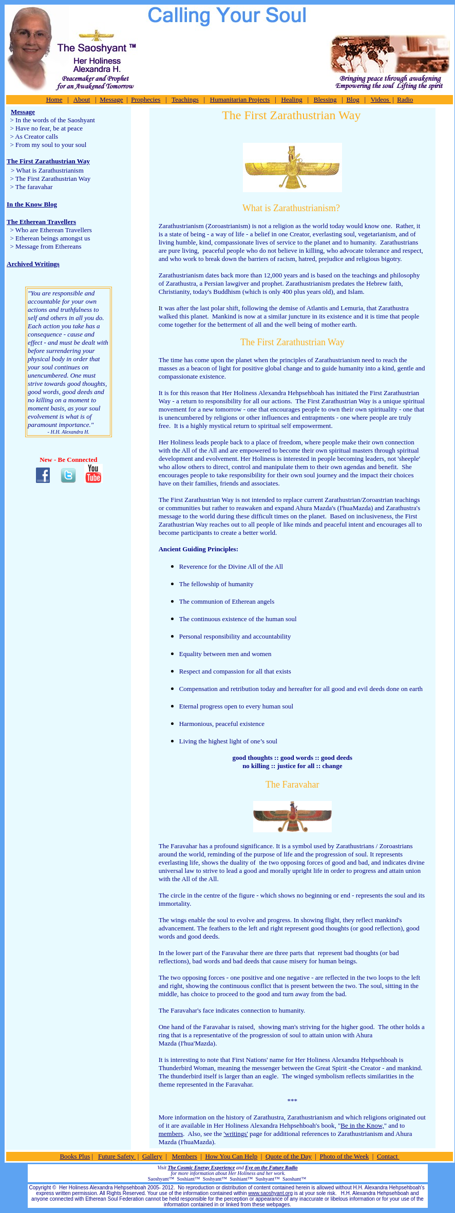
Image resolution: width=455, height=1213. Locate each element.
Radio (405, 99)
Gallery (152, 1156)
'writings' (235, 1133)
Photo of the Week (344, 1156)
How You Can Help (231, 1156)
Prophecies (145, 99)
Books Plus (75, 1156)
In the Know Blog (32, 204)
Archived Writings (33, 264)
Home (54, 99)
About (81, 99)
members (171, 1133)
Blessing (325, 99)
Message (111, 99)
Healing (291, 99)
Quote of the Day (289, 1156)
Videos (381, 99)
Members (184, 1156)
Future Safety (117, 1156)
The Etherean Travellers (41, 222)
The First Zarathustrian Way (48, 161)
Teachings (185, 99)
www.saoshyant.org (270, 1193)
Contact (388, 1156)
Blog (352, 99)
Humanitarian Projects (240, 99)
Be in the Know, (362, 1125)
